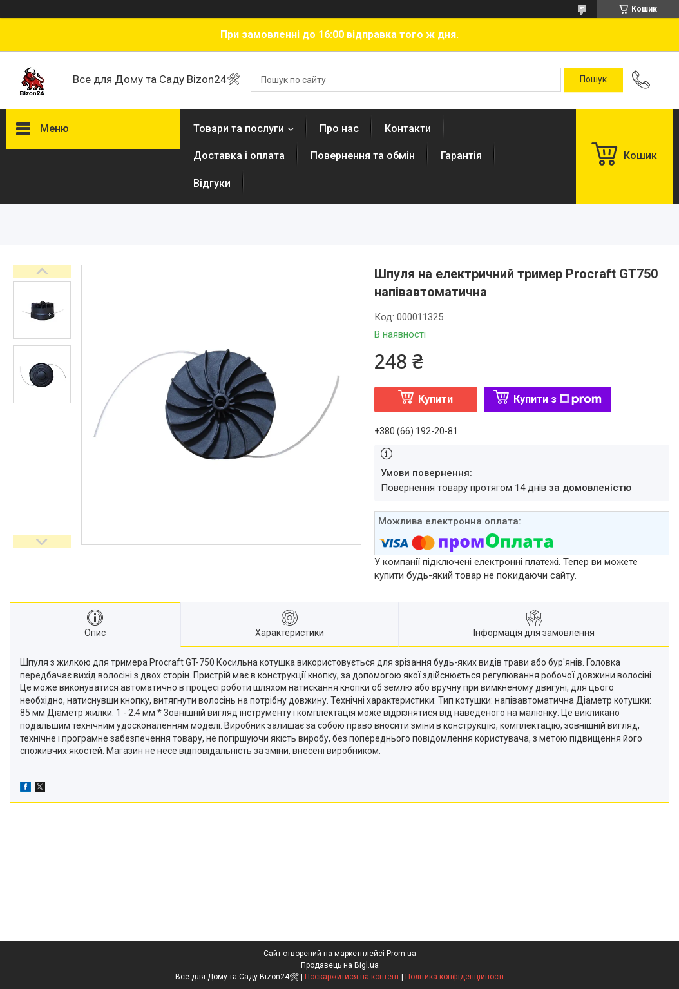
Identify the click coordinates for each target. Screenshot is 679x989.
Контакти (408, 128)
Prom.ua (401, 953)
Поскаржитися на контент (352, 976)
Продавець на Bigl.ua (340, 965)
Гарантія (461, 155)
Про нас (339, 128)
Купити (435, 399)
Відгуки (212, 183)
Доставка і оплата (239, 155)
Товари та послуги (238, 128)
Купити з (557, 399)
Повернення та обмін (363, 155)
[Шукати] (593, 80)
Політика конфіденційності (454, 976)
